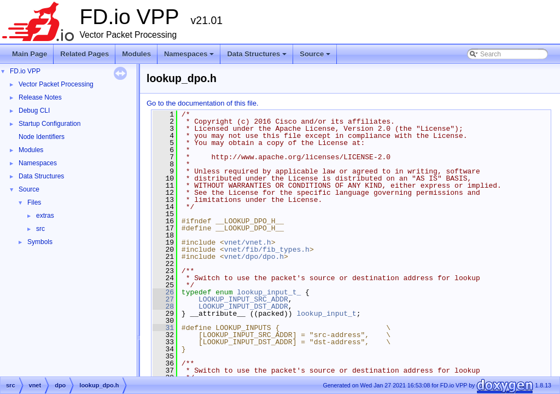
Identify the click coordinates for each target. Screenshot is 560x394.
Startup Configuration (49, 124)
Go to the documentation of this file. (203, 103)
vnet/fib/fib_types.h (267, 249)
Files (34, 202)
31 (163, 328)
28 (163, 306)
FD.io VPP (25, 71)
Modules (136, 54)
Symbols (39, 242)
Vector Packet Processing (56, 84)
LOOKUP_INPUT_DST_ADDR (243, 306)
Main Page (29, 54)
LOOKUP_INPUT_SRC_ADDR (243, 299)
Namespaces (190, 57)
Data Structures (257, 57)
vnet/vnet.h (247, 242)
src (40, 229)
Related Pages (84, 54)
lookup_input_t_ (269, 292)
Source (316, 57)
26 (163, 292)
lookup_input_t (326, 313)
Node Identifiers (42, 137)
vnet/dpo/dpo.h (254, 257)
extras (45, 215)
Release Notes (40, 97)
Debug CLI (34, 110)
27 (163, 299)
